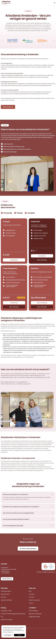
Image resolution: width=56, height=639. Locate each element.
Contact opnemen (7, 579)
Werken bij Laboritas (34, 600)
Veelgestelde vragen (34, 616)
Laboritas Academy (6, 591)
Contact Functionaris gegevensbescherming (13, 613)
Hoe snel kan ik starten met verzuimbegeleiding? (18, 513)
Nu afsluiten (14, 260)
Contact (4, 564)
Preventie (3, 597)
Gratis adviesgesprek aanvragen (13, 525)
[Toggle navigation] (54, 2)
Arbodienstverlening (6, 600)
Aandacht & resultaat (6, 619)
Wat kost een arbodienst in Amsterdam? (15, 494)
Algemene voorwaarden (35, 613)
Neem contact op (8, 107)
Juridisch (32, 607)
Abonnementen (5, 594)
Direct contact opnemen (28, 548)
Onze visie (31, 594)
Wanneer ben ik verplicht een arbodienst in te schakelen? (21, 506)
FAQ (2, 616)
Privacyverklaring (33, 611)
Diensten (4, 588)
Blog (30, 591)
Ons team (31, 597)
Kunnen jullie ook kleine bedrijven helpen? (16, 519)
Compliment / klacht (6, 611)
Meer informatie (42, 260)
